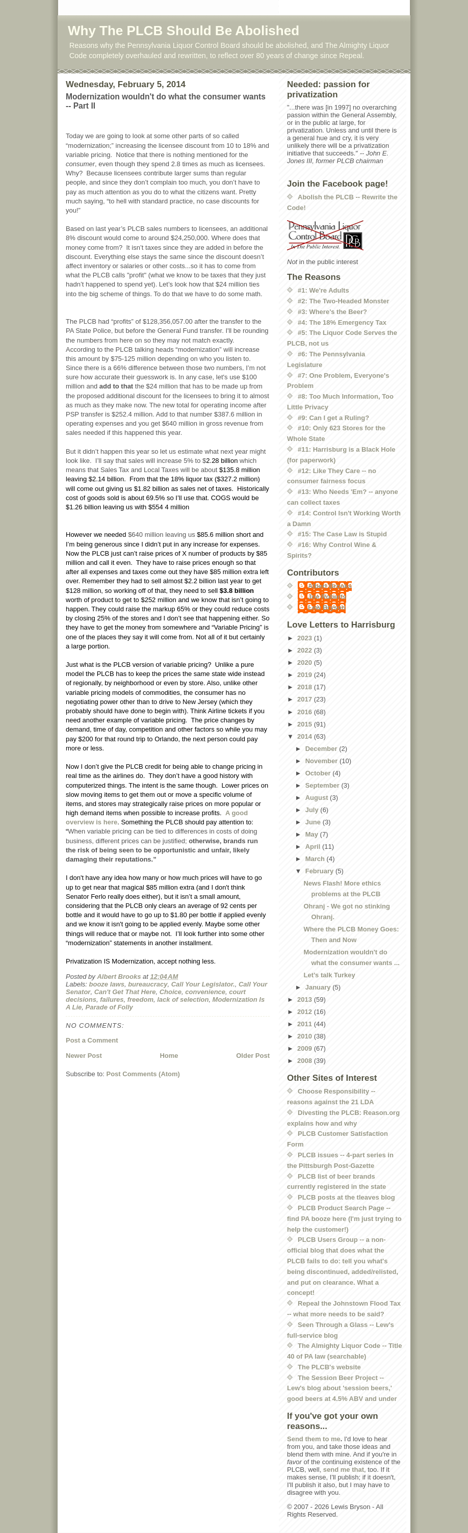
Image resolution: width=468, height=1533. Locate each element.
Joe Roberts (327, 597)
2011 (305, 1024)
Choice (170, 992)
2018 (305, 687)
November (322, 761)
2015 (305, 724)
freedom (140, 999)
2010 (305, 1036)
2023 (305, 638)
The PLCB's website (329, 1367)
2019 (305, 675)
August (317, 797)
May (312, 834)
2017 (305, 699)
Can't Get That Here (125, 992)
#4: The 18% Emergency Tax (342, 322)
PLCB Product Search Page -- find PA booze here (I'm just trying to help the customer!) (344, 1218)
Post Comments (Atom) (143, 1074)
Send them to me (314, 1439)
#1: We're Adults (323, 290)
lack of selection (183, 999)
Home (169, 1055)
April (313, 846)
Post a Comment (92, 1040)
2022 (305, 650)
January (318, 987)
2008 (305, 1060)
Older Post (253, 1055)
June (314, 822)
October (318, 773)
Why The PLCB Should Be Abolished (183, 30)
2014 (305, 736)
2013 (305, 999)
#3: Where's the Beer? (332, 312)
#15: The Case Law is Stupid (342, 534)
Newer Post (84, 1055)
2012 (305, 1012)
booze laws (106, 984)
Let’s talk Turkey (329, 975)
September (323, 785)
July (313, 810)
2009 (305, 1048)
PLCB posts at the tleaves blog (346, 1197)
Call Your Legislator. (203, 984)
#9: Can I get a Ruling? (333, 418)
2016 (305, 712)
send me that (343, 1469)
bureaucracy (147, 984)
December (322, 748)
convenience (205, 992)
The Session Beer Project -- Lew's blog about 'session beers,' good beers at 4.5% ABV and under (342, 1388)
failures (111, 999)
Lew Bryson (327, 607)
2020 (305, 662)
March (316, 859)
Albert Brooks (330, 586)
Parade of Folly (109, 1007)
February (320, 871)
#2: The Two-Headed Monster (343, 301)
